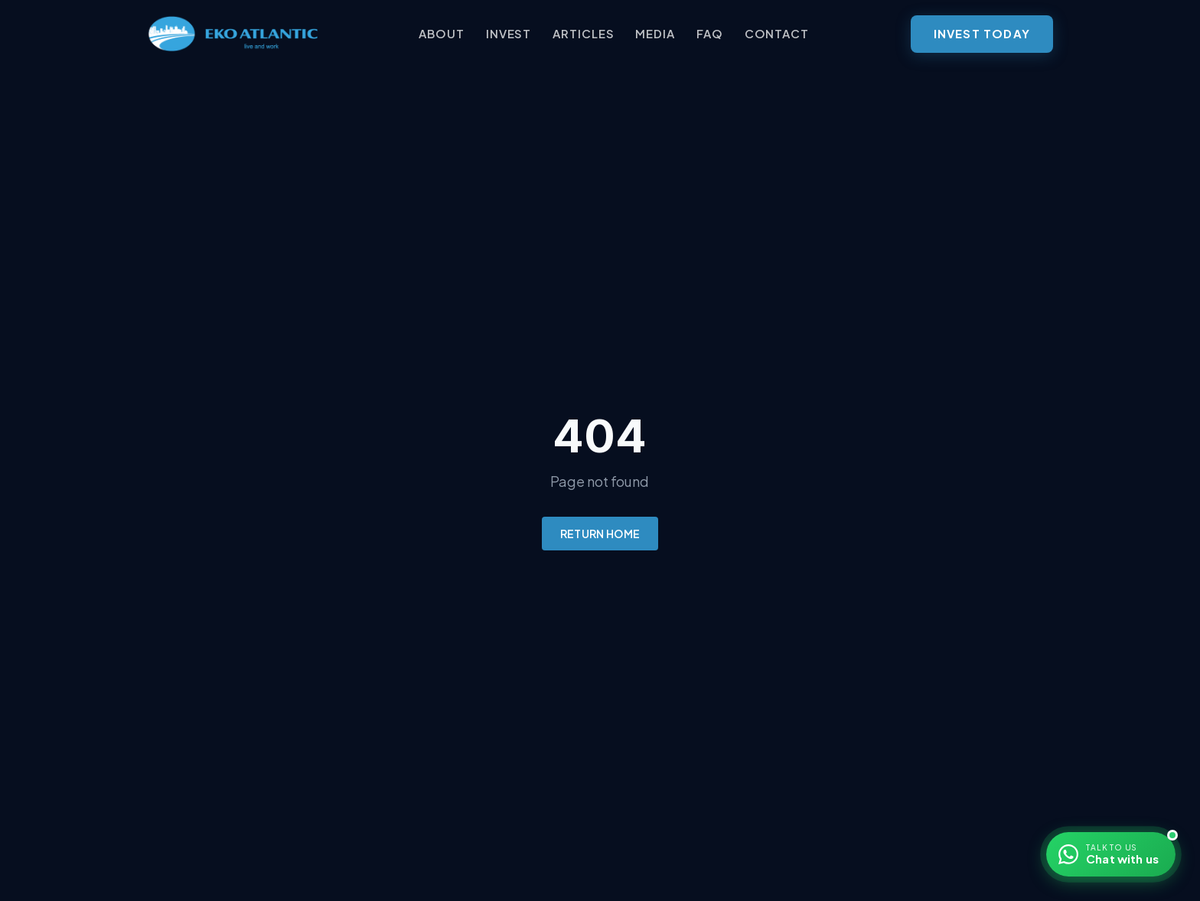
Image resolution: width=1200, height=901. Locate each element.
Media (655, 33)
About (442, 33)
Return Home (600, 533)
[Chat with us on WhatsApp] (1111, 854)
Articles (583, 33)
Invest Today (982, 33)
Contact (777, 33)
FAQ (709, 33)
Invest (508, 33)
